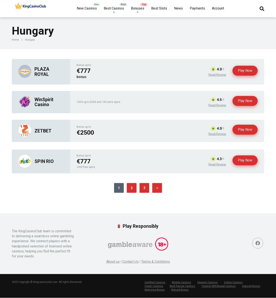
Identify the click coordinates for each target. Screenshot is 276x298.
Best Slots (159, 8)
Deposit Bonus (249, 286)
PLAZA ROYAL (41, 71)
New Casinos (87, 8)
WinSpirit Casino (43, 102)
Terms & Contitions (155, 262)
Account (218, 8)
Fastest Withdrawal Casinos (217, 286)
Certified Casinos (154, 282)
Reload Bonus (179, 289)
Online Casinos (231, 282)
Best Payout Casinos (181, 286)
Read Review (217, 74)
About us (113, 262)
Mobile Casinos (180, 282)
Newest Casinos (206, 282)
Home (15, 39)
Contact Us (130, 262)
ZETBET (43, 131)
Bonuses (137, 8)
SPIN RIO (44, 161)
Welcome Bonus (154, 289)
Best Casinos (114, 8)
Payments (197, 8)
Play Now (245, 71)
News (178, 8)
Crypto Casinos (153, 286)
